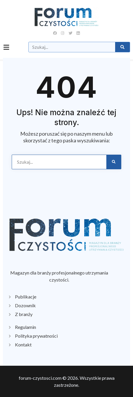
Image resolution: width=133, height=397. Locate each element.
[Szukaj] (122, 47)
